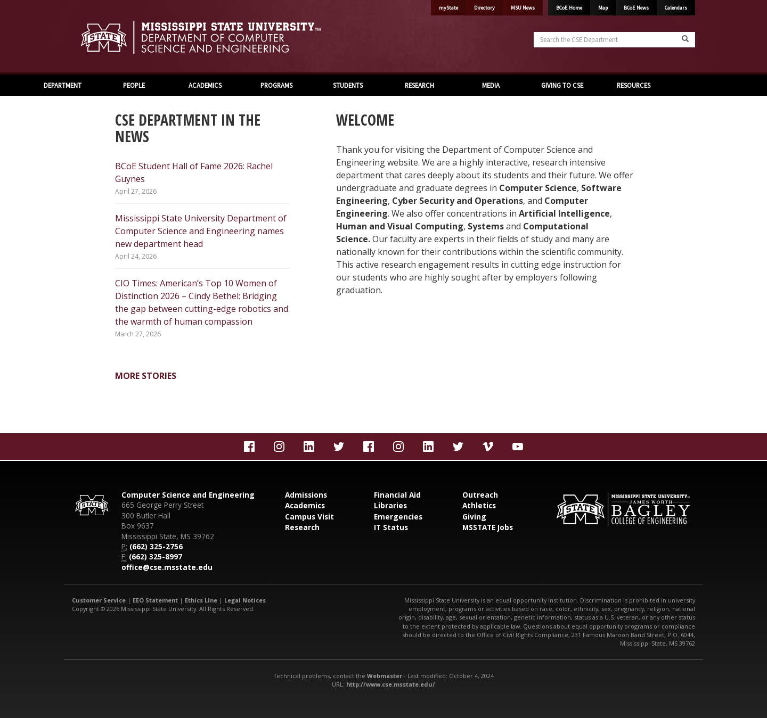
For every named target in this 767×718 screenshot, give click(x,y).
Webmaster (384, 676)
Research (302, 527)
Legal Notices (245, 600)
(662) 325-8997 (155, 556)
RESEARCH (419, 85)
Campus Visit (309, 516)
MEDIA (491, 85)
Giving (474, 516)
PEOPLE (134, 85)
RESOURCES (633, 85)
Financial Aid (397, 495)
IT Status (391, 527)
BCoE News (636, 7)
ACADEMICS (205, 85)
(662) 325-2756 (156, 546)
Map (603, 7)
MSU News (523, 7)
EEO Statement (155, 600)
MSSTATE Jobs (487, 527)
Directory (484, 7)
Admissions (306, 495)
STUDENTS (348, 85)
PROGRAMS (276, 85)
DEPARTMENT (62, 85)
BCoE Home (569, 7)
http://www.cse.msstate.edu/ (390, 684)
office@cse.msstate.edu (167, 567)
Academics (305, 505)
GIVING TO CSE (562, 85)
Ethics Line (201, 600)
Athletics (479, 505)
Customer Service (99, 600)
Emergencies (398, 516)
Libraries (390, 505)
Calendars (676, 7)
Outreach (480, 495)
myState (448, 7)
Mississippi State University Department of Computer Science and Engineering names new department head (201, 231)
